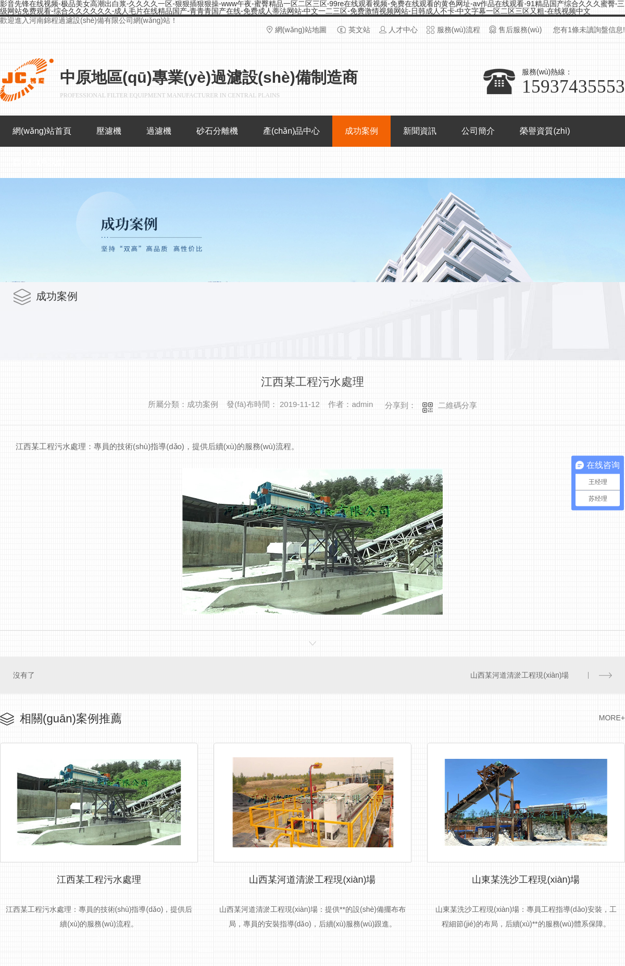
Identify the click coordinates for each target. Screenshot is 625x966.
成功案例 (361, 130)
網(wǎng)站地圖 (301, 30)
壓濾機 (108, 130)
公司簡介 (478, 130)
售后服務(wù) (520, 30)
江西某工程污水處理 (99, 877)
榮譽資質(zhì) (545, 130)
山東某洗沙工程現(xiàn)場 (526, 877)
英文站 (359, 30)
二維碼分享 (457, 405)
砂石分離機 (217, 130)
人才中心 (403, 30)
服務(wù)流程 (458, 30)
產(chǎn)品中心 (291, 130)
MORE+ (612, 717)
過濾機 (158, 130)
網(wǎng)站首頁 (41, 130)
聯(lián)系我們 (38, 162)
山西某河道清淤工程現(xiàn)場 (520, 674)
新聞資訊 (419, 130)
